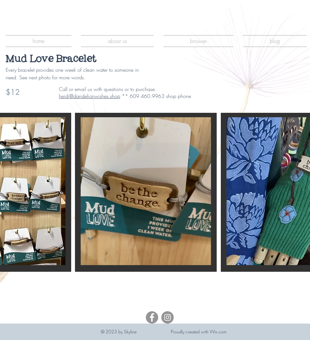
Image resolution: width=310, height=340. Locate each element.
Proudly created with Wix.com (198, 332)
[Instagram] (167, 317)
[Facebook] (152, 317)
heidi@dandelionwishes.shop (89, 96)
